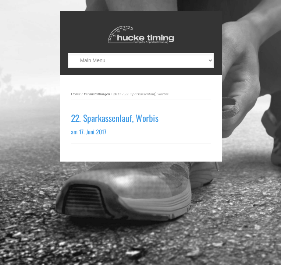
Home (76, 94)
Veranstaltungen (96, 94)
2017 (117, 94)
